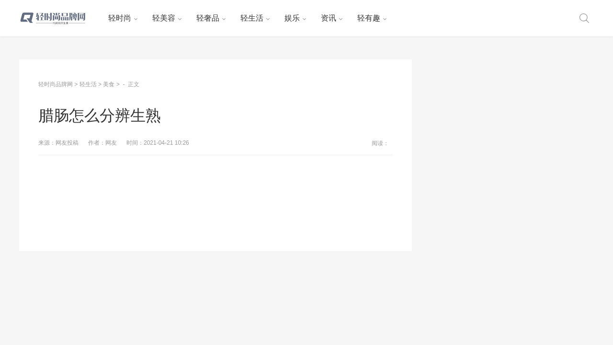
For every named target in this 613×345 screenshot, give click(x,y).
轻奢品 (207, 18)
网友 (111, 142)
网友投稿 (67, 142)
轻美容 (163, 18)
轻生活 (251, 18)
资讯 (328, 18)
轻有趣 (368, 18)
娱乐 (292, 18)
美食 (108, 84)
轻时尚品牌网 (55, 84)
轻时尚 (119, 18)
